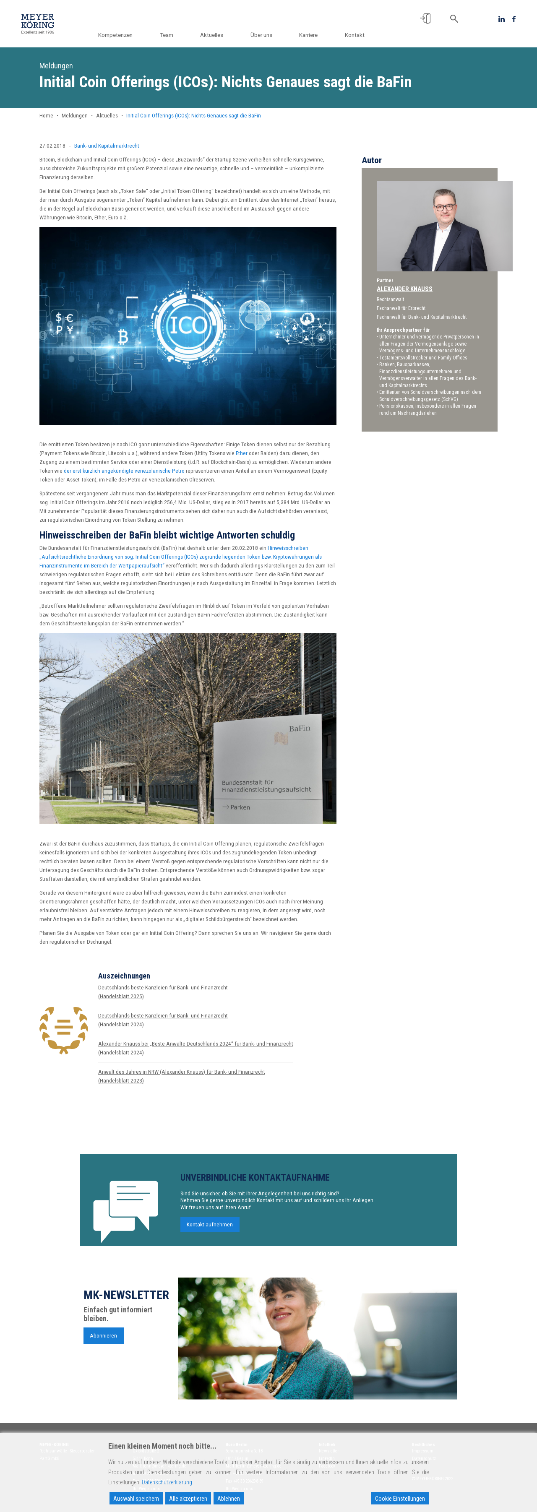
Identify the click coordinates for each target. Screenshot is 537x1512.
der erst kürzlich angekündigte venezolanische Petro (124, 470)
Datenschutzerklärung (167, 1482)
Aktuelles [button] (219, 34)
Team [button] (176, 34)
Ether (242, 453)
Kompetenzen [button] (128, 34)
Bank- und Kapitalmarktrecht (106, 145)
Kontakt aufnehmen (210, 1230)
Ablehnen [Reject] (228, 1498)
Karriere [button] (311, 34)
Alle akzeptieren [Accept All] (188, 1498)
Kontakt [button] (355, 34)
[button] (425, 18)
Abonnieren (103, 1342)
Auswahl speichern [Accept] (136, 1498)
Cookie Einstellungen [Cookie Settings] (400, 1498)
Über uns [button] (266, 34)
